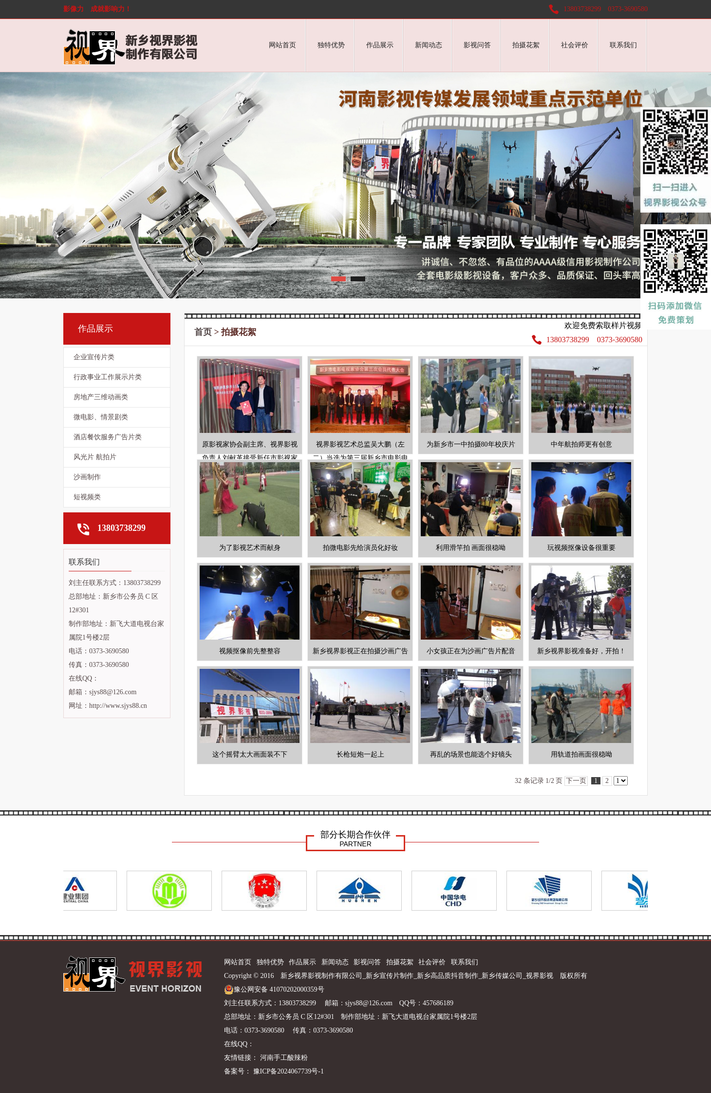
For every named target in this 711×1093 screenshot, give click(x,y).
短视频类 (87, 497)
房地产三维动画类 (101, 397)
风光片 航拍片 (95, 457)
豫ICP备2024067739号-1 (287, 1071)
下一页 (576, 780)
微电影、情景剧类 (101, 417)
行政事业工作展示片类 (108, 377)
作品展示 (379, 45)
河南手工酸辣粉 (284, 1057)
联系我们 (623, 45)
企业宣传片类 (94, 357)
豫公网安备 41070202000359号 (274, 990)
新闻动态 (428, 45)
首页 (203, 332)
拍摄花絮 (526, 45)
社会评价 (574, 45)
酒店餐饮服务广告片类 (108, 437)
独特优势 (331, 45)
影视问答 (477, 45)
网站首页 (282, 45)
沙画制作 (87, 477)
